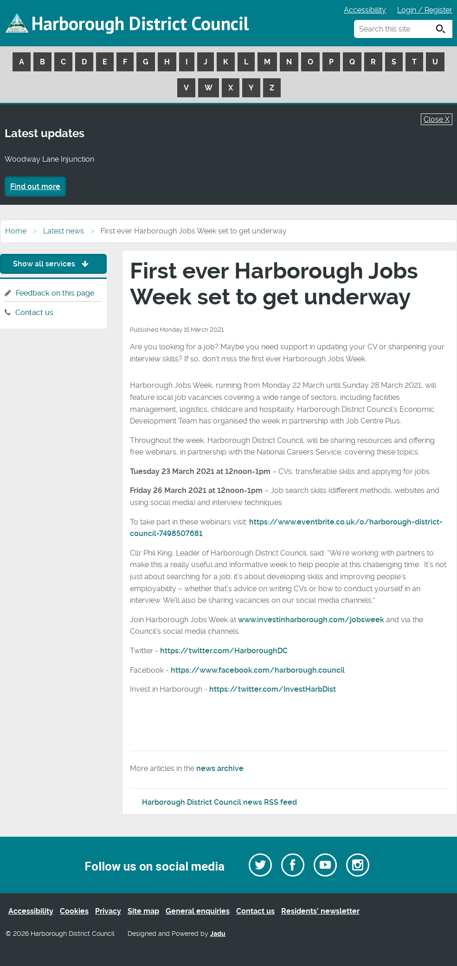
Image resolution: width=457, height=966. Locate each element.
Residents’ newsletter (320, 911)
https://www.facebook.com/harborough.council (258, 670)
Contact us (34, 312)
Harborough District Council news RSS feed (219, 802)
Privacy (108, 911)
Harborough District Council (140, 23)
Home (15, 231)
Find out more (35, 186)
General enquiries (198, 911)
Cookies (74, 911)
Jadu (217, 934)
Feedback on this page (55, 293)
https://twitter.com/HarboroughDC (224, 650)
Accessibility (365, 10)
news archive (220, 768)
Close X (437, 119)
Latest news (63, 231)
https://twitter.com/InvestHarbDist (272, 689)
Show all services (53, 263)
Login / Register (424, 10)
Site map (143, 911)
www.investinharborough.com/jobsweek (311, 619)
